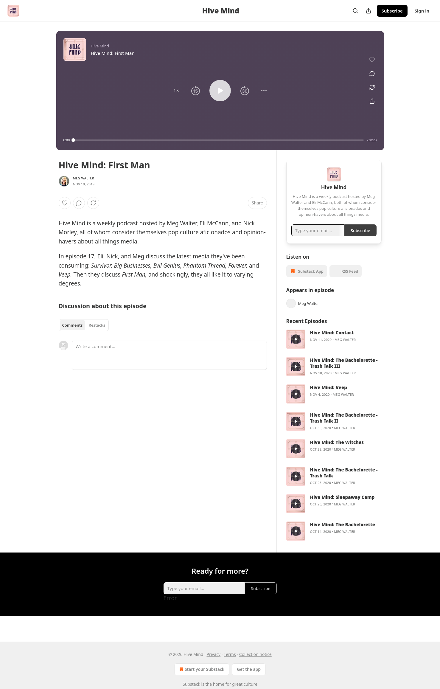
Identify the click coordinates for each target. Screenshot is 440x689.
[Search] (355, 11)
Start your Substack (201, 669)
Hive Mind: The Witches (337, 450)
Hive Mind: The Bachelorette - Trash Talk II (344, 426)
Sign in (422, 11)
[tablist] (84, 325)
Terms (230, 654)
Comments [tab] (72, 325)
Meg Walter (83, 178)
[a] (296, 347)
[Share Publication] (368, 11)
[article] (334, 347)
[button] (176, 90)
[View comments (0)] (370, 70)
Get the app (249, 669)
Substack (191, 684)
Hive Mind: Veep (328, 395)
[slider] (218, 140)
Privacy (213, 654)
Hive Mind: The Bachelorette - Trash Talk (344, 480)
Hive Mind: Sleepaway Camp (342, 505)
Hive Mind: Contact (332, 340)
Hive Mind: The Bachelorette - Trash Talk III (344, 371)
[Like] (65, 203)
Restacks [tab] (96, 325)
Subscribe (392, 11)
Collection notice (255, 654)
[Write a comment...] (169, 355)
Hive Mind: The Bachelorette (342, 532)
